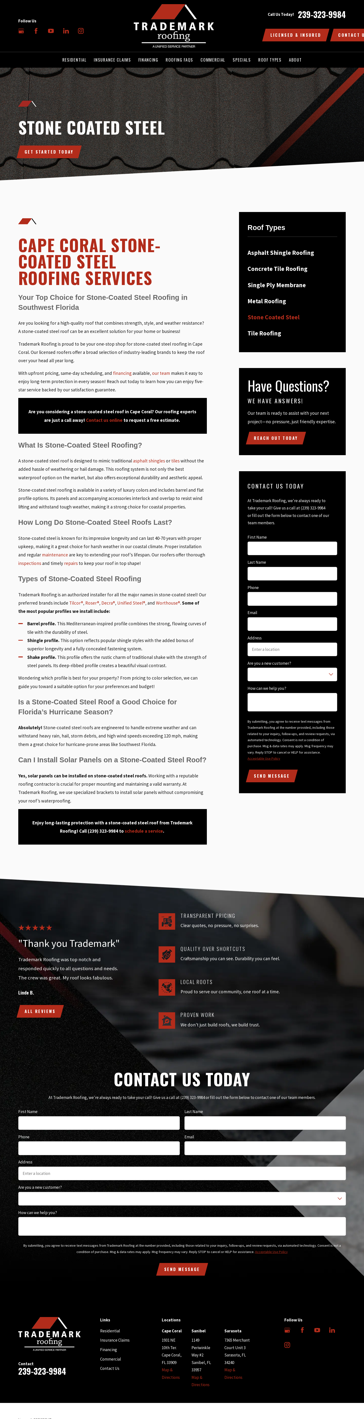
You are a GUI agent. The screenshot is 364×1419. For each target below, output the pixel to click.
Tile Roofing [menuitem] (264, 333)
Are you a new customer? (269, 663)
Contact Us (109, 1368)
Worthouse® (168, 603)
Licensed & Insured (295, 35)
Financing (108, 1349)
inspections (29, 563)
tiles (175, 461)
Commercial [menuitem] (213, 60)
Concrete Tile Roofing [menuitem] (277, 269)
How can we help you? (267, 688)
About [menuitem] (295, 60)
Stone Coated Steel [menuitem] (274, 317)
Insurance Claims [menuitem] (112, 60)
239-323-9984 (322, 14)
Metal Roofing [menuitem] (267, 301)
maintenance (55, 555)
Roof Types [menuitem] (270, 60)
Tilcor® (76, 603)
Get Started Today (49, 152)
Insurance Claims (115, 1340)
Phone (253, 587)
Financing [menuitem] (148, 60)
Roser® (92, 603)
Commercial (110, 1359)
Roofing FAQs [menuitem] (179, 60)
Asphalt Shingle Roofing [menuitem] (281, 253)
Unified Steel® (131, 603)
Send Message (272, 776)
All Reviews (40, 1011)
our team (161, 373)
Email (252, 612)
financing (122, 373)
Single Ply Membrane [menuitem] (277, 285)
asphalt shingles (149, 461)
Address (255, 638)
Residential (110, 1331)
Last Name (257, 562)
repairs (71, 563)
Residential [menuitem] (74, 60)
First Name (257, 537)
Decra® (108, 603)
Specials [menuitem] (242, 60)
